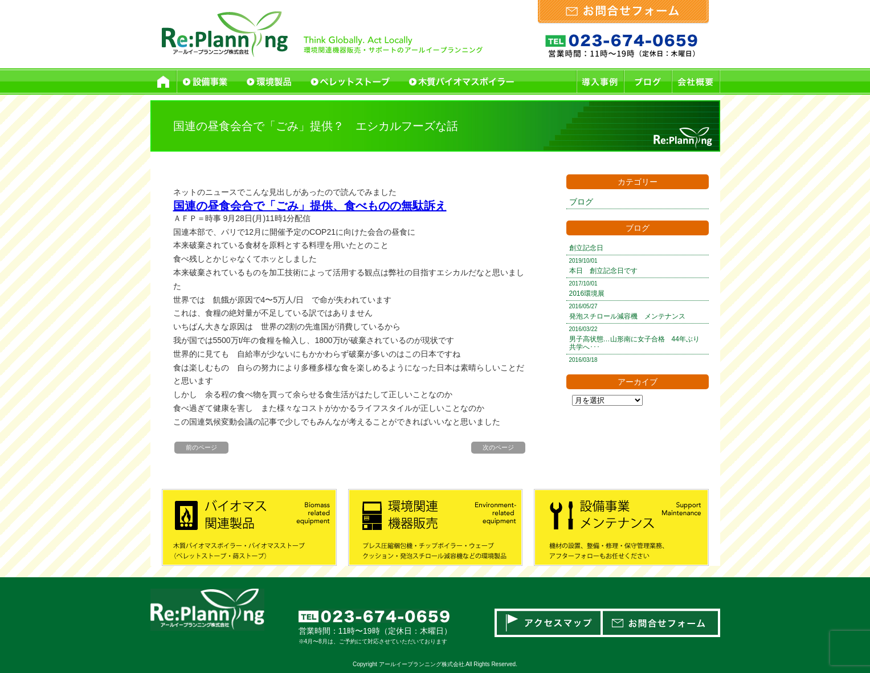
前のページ (201, 447)
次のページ (498, 447)
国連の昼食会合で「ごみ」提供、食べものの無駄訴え (310, 205)
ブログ (581, 201)
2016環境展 (587, 293)
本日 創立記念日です (603, 271)
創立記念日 (586, 248)
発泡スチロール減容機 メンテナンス (627, 316)
